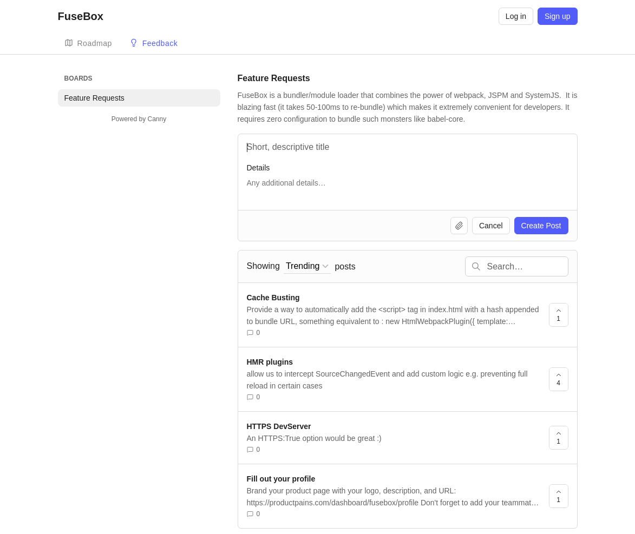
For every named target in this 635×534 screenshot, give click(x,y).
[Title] (407, 147)
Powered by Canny (139, 119)
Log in (516, 16)
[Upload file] (459, 225)
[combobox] (307, 266)
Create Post (541, 225)
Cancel (491, 225)
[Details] (407, 188)
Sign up (557, 16)
